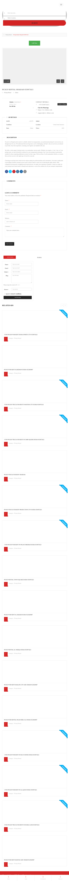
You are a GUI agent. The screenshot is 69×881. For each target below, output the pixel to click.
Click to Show (62, 104)
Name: (7, 200)
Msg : (7, 275)
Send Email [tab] (10, 257)
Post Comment (9, 243)
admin (11, 102)
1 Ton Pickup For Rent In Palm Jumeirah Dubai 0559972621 (23, 544)
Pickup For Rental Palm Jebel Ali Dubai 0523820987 (20, 720)
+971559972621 (44, 104)
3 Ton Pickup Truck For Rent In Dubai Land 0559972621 (22, 825)
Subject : (6, 272)
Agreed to (14, 294)
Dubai (16, 92)
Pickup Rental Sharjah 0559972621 (18, 89)
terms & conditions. (16, 294)
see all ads (12, 106)
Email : (7, 209)
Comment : (8, 226)
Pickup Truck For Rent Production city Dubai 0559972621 (23, 509)
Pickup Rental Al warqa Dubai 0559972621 (17, 649)
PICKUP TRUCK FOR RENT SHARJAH (14, 474)
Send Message (18, 297)
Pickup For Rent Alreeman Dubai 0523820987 (18, 369)
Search (35, 23)
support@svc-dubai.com (46, 113)
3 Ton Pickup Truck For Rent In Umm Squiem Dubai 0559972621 (24, 439)
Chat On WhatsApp (43, 107)
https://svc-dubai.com (45, 110)
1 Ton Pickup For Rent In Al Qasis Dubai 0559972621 (20, 790)
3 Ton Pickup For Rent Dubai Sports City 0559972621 (21, 334)
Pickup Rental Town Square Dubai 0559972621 (19, 579)
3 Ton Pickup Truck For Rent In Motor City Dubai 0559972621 (24, 404)
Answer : (6, 289)
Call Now (34, 43)
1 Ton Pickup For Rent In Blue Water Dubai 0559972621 (21, 755)
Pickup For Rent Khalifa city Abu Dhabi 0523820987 (20, 685)
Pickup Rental (9, 34)
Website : (7, 218)
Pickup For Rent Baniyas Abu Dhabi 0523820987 (19, 860)
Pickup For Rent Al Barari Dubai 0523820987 (18, 614)
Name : (7, 264)
